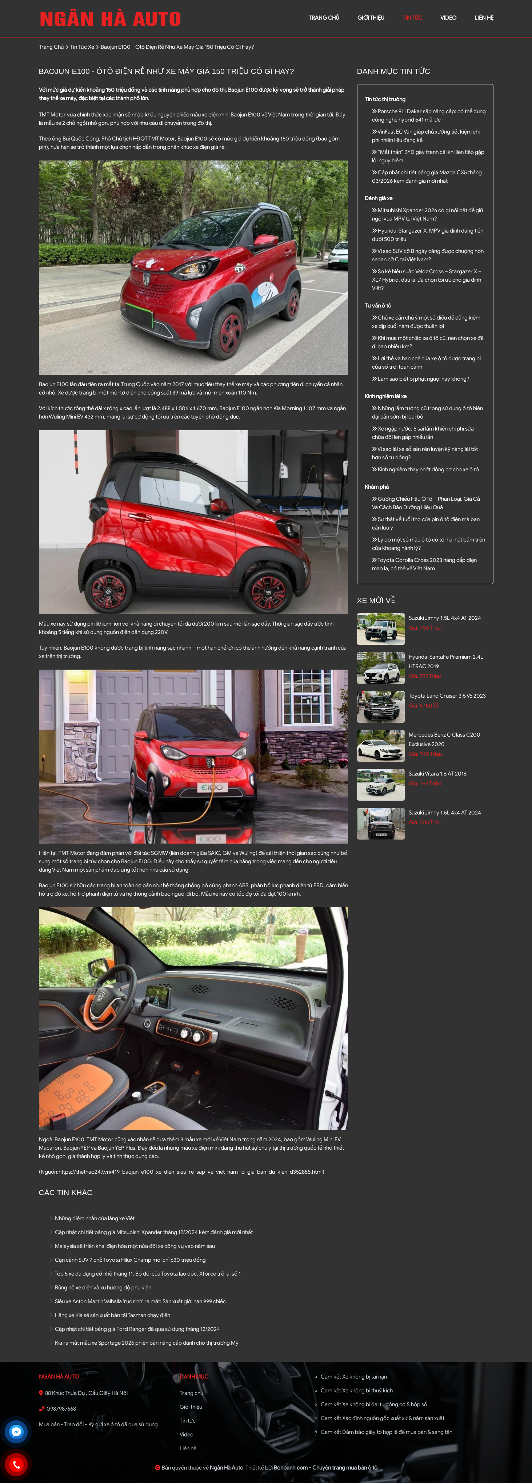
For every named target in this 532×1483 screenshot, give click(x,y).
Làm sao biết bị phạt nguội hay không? (420, 379)
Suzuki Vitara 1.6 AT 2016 (438, 773)
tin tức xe (82, 47)
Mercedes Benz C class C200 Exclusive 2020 (444, 739)
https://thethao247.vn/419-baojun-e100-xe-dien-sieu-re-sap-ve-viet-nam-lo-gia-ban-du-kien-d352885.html (191, 1172)
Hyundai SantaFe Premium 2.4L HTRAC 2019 (446, 662)
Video (186, 1434)
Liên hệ (188, 1448)
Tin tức (412, 18)
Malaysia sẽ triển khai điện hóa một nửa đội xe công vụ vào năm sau (132, 1246)
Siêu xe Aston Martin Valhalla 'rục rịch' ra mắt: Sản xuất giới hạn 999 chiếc (138, 1301)
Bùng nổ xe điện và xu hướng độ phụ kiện (100, 1287)
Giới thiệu (191, 1407)
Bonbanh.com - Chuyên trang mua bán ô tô (325, 1467)
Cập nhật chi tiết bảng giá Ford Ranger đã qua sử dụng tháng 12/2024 (135, 1329)
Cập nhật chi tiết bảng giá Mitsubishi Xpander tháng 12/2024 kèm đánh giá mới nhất (151, 1232)
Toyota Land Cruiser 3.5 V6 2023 (447, 696)
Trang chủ (191, 1393)
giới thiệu (370, 18)
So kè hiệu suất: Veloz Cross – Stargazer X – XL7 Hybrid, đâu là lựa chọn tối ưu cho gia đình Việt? (426, 280)
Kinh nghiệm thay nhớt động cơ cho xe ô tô (425, 469)
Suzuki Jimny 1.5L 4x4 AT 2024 (445, 618)
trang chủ (324, 18)
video (448, 18)
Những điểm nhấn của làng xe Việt (92, 1218)
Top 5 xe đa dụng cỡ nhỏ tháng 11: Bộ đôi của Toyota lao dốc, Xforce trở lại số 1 (145, 1273)
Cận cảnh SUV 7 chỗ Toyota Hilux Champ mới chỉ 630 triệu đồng (128, 1260)
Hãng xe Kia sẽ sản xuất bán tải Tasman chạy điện (110, 1315)
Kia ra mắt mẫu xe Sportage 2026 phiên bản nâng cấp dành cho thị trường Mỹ (144, 1343)
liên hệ (484, 18)
